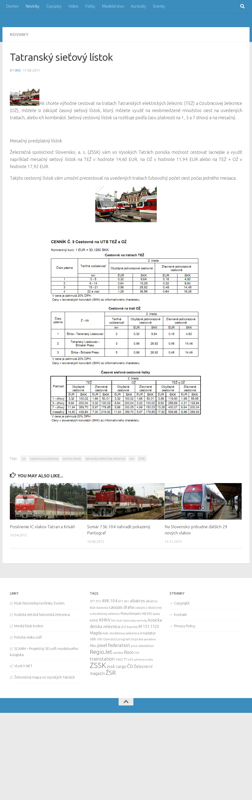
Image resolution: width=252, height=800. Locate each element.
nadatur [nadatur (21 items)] (149, 633)
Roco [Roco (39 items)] (129, 652)
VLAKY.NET (23, 666)
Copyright (182, 603)
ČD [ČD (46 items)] (130, 666)
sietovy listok (72, 458)
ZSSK (142, 458)
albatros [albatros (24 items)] (137, 601)
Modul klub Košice (28, 626)
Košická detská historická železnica (42, 614)
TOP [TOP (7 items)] (136, 652)
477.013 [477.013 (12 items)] (95, 601)
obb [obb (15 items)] (93, 639)
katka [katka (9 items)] (156, 613)
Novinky (32, 6)
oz (23, 458)
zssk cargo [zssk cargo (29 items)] (116, 666)
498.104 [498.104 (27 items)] (109, 600)
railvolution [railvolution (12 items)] (146, 645)
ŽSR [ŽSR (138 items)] (111, 672)
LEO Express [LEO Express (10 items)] (129, 626)
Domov (12, 6)
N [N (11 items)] (141, 633)
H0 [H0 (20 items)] (144, 613)
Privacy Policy (184, 626)
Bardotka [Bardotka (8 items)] (102, 607)
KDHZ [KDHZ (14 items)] (94, 620)
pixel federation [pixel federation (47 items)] (113, 645)
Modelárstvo (113, 6)
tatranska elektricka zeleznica (105, 458)
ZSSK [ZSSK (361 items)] (98, 665)
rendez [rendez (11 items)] (118, 652)
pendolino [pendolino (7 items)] (150, 639)
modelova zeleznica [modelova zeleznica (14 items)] (124, 633)
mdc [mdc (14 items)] (105, 633)
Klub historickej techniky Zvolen (39, 603)
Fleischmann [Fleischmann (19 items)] (131, 613)
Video (73, 6)
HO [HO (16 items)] (149, 614)
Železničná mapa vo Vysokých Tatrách (44, 677)
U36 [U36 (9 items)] (130, 659)
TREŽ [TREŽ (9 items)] (119, 659)
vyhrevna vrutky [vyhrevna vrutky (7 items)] (143, 659)
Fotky (90, 6)
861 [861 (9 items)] (126, 601)
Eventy (159, 6)
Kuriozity (138, 6)
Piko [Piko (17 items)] (93, 646)
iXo (18, 70)
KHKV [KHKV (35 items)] (104, 619)
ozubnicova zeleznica (44, 458)
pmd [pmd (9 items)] (134, 645)
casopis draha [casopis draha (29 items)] (121, 607)
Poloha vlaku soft (28, 637)
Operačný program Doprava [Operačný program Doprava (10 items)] (123, 639)
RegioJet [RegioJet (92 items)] (101, 652)
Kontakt (180, 614)
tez (132, 458)
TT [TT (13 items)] (125, 659)
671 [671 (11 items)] (120, 601)
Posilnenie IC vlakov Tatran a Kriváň (42, 526)
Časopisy (54, 6)
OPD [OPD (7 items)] (99, 639)
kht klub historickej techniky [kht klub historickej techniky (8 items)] (129, 620)
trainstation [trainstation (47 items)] (102, 659)
